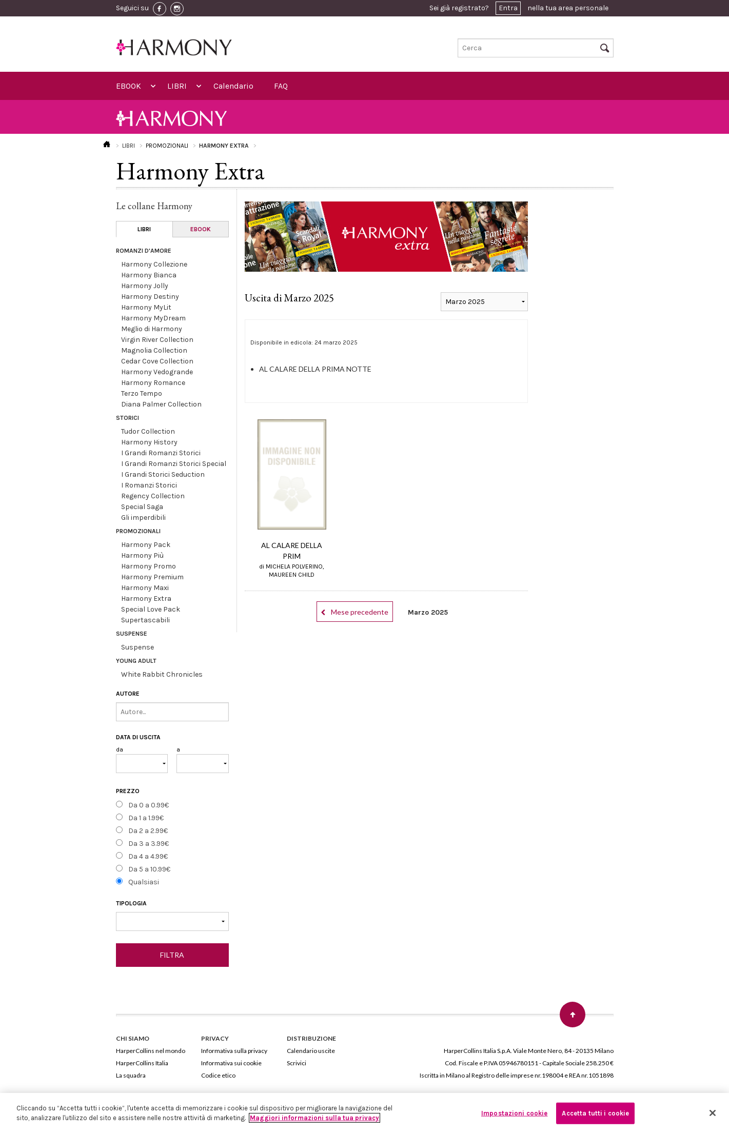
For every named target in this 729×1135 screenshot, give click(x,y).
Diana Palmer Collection (161, 404)
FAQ (281, 86)
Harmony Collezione (154, 264)
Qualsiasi (143, 882)
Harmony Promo (148, 566)
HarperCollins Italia (142, 1063)
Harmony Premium (152, 577)
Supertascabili (145, 620)
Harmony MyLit (146, 307)
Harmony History (149, 442)
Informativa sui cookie (231, 1063)
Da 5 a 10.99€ (149, 869)
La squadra (131, 1075)
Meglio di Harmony (151, 329)
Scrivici (296, 1063)
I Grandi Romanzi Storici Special (173, 463)
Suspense (137, 647)
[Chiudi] (712, 1113)
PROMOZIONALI (167, 145)
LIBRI (177, 86)
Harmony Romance (153, 382)
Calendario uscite (311, 1051)
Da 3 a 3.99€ (148, 843)
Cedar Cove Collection (157, 361)
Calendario (233, 86)
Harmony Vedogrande (157, 372)
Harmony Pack (145, 544)
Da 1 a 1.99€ (146, 818)
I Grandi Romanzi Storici (161, 453)
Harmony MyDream (153, 318)
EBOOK (128, 86)
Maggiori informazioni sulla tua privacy (314, 1118)
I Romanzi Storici (149, 485)
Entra (508, 8)
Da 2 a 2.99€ (148, 830)
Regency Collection (153, 496)
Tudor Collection (148, 431)
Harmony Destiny (150, 296)
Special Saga (142, 506)
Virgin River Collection (157, 339)
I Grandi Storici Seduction (163, 474)
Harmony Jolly (144, 285)
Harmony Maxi (145, 587)
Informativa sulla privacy (234, 1051)
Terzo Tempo (141, 393)
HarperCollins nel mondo (150, 1051)
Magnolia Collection (154, 350)
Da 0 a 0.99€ (148, 805)
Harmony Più (142, 555)
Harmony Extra (146, 598)
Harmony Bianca (148, 275)
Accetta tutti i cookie (595, 1113)
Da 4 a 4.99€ (148, 856)
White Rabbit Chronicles (162, 674)
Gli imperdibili (143, 517)
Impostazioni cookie (514, 1113)
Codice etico (218, 1075)
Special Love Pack (150, 609)
